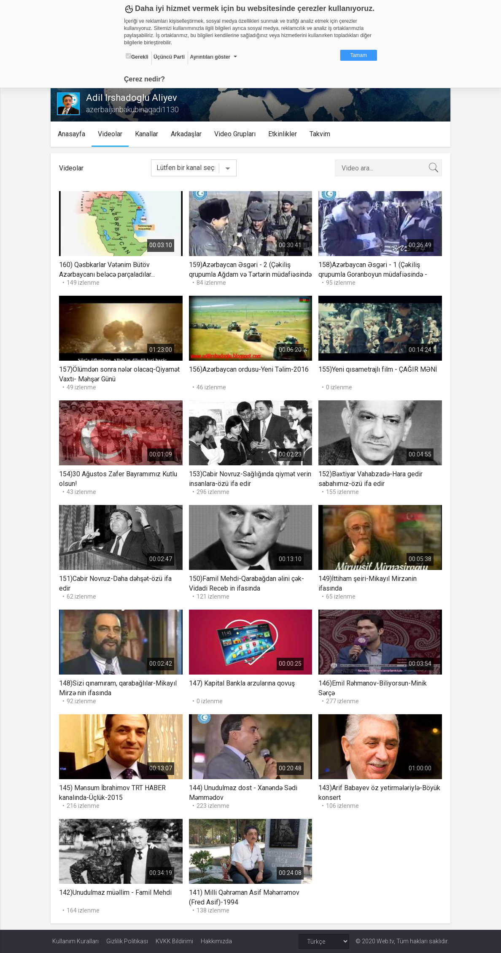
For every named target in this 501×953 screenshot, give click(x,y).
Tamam (358, 55)
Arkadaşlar (188, 134)
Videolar (112, 134)
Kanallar (148, 134)
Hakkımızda (216, 941)
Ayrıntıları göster (210, 57)
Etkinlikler (284, 134)
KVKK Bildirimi (174, 941)
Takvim (322, 134)
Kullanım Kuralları (75, 941)
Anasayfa (73, 134)
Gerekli (137, 56)
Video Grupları (237, 134)
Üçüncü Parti (169, 57)
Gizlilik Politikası (127, 941)
